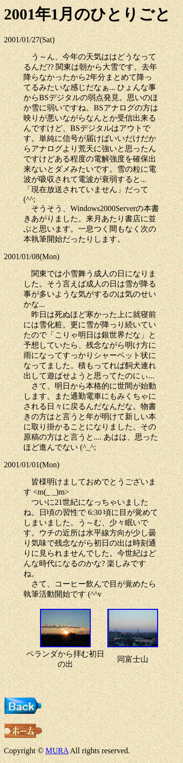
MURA (56, 750)
